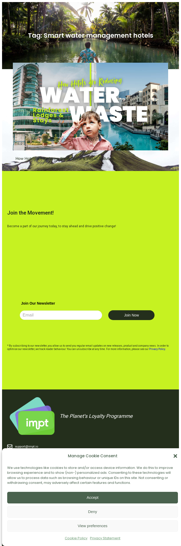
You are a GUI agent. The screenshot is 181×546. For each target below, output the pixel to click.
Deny (92, 511)
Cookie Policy (76, 538)
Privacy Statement (105, 538)
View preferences (92, 526)
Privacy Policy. (157, 349)
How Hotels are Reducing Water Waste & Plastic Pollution (64, 158)
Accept (92, 497)
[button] (175, 456)
